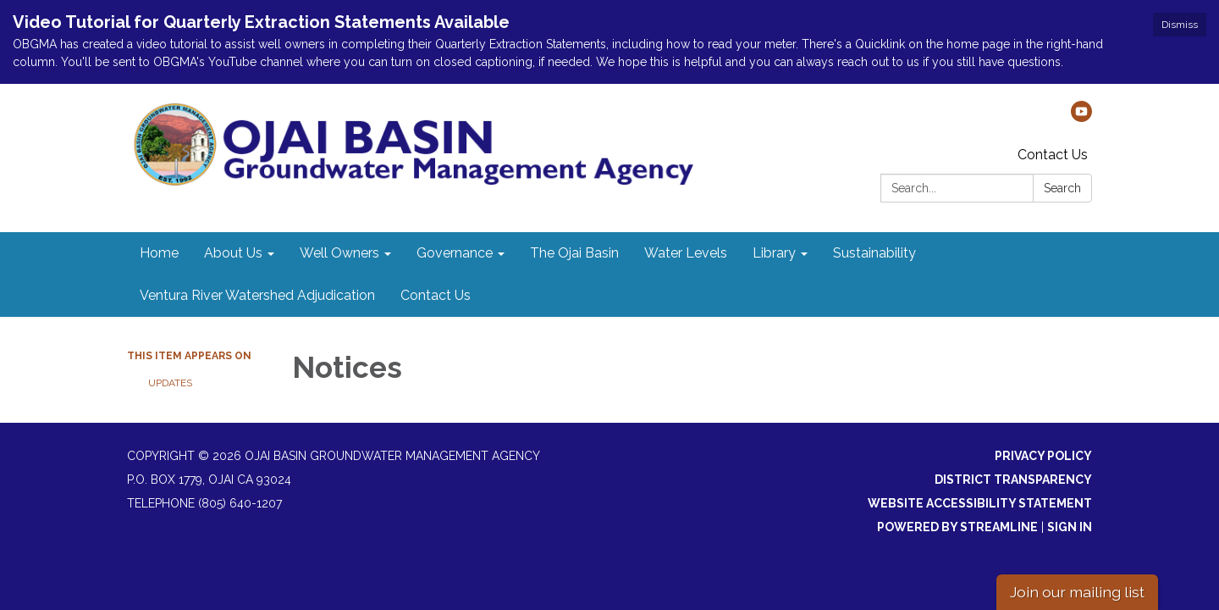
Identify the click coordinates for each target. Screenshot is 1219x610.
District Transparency (1013, 479)
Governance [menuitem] (454, 253)
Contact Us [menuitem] (435, 295)
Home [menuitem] (159, 253)
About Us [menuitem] (233, 253)
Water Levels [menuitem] (685, 253)
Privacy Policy (1043, 456)
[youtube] (1081, 117)
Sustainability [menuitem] (874, 253)
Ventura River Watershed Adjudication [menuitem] (257, 295)
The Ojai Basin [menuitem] (574, 253)
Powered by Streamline (957, 527)
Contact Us (1053, 155)
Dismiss (1179, 24)
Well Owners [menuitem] (339, 253)
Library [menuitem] (774, 253)
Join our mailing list (1077, 592)
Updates (170, 383)
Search (1062, 188)
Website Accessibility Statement (980, 503)
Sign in (1069, 527)
